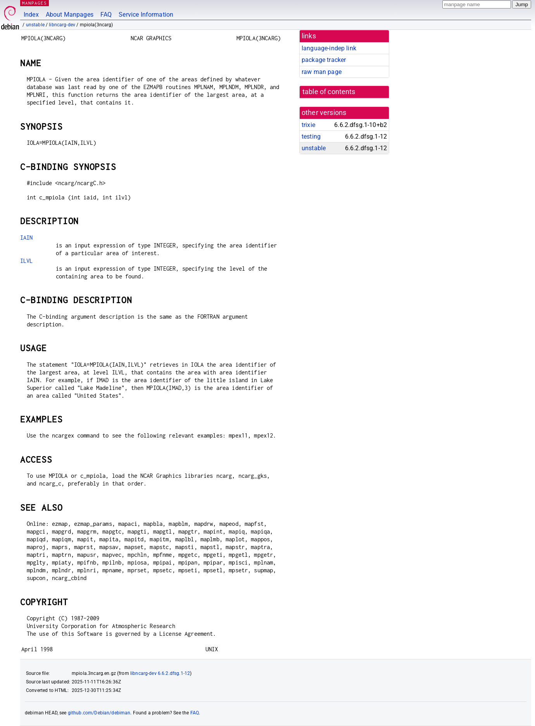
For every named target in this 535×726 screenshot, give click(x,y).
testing (311, 136)
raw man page (322, 72)
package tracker (324, 60)
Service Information (146, 14)
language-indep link (329, 48)
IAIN (26, 237)
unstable (35, 24)
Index (31, 14)
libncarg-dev (62, 24)
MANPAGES (34, 2)
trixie (308, 125)
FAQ (106, 14)
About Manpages (69, 14)
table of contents (329, 92)
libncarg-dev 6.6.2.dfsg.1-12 (160, 673)
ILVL (26, 260)
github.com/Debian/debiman (99, 713)
